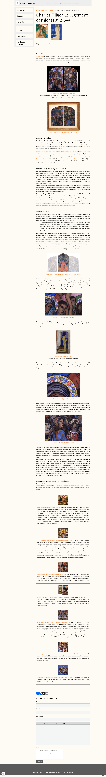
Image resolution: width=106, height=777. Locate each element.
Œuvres (51, 10)
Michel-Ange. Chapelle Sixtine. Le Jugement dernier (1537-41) (54, 624)
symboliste (85, 144)
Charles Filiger (40, 56)
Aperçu (64, 725)
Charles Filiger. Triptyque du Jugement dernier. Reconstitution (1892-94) (63, 274)
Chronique (76, 3)
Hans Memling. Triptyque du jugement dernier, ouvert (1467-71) (54, 574)
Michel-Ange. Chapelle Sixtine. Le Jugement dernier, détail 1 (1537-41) (56, 656)
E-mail (38, 711)
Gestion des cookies (68, 774)
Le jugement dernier (68, 241)
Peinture (55, 3)
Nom (37, 704)
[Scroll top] (103, 774)
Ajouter (39, 763)
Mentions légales (37, 774)
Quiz (61, 3)
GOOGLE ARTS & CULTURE (67, 97)
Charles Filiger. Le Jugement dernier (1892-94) (63, 93)
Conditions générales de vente (52, 774)
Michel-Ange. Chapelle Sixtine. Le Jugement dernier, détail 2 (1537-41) (57, 679)
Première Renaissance (74, 159)
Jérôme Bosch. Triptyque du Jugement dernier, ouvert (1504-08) (54, 599)
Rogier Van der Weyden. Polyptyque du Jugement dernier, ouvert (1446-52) (57, 540)
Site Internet (39, 718)
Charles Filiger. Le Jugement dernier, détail (63, 317)
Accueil (49, 3)
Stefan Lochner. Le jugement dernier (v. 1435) (50, 507)
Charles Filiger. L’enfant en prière (63, 356)
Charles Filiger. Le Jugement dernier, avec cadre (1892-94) (63, 132)
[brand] (25, 3)
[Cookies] (3, 773)
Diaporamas (68, 3)
